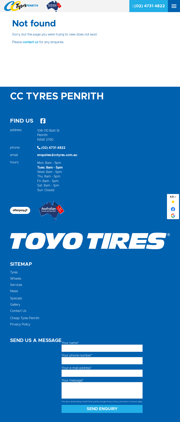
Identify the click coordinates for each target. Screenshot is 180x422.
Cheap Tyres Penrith (24, 318)
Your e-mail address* (77, 368)
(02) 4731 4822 (148, 6)
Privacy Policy (20, 324)
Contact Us (18, 311)
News (14, 291)
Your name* (70, 343)
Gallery (15, 304)
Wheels (15, 278)
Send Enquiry (102, 409)
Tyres (14, 272)
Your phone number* (77, 355)
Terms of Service (130, 402)
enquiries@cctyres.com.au (57, 155)
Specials (16, 298)
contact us (30, 42)
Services (16, 285)
